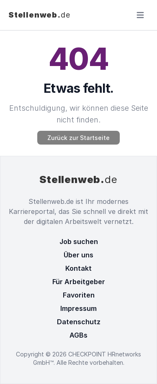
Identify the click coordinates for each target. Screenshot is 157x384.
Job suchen (78, 241)
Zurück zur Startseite (78, 137)
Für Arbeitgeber (78, 281)
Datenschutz (78, 322)
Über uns (78, 255)
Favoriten (79, 295)
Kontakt (78, 268)
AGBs (78, 335)
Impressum (78, 308)
